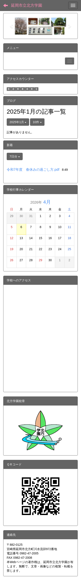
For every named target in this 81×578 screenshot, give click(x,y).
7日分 (15, 156)
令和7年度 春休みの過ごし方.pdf (33, 169)
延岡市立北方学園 (26, 5)
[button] (12, 25)
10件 (37, 122)
